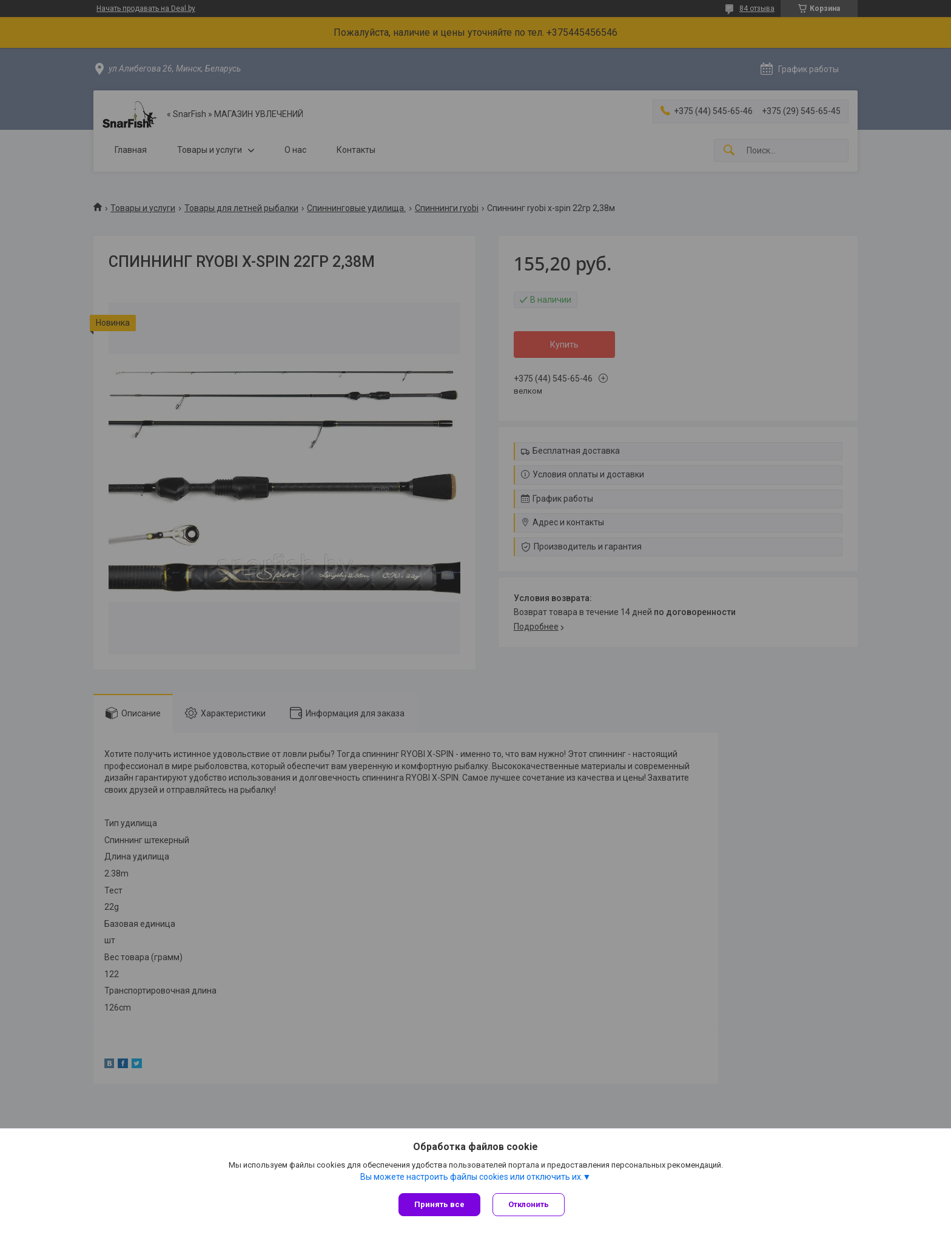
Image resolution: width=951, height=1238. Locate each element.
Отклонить (528, 1204)
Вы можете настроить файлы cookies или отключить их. (471, 1177)
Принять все (439, 1204)
